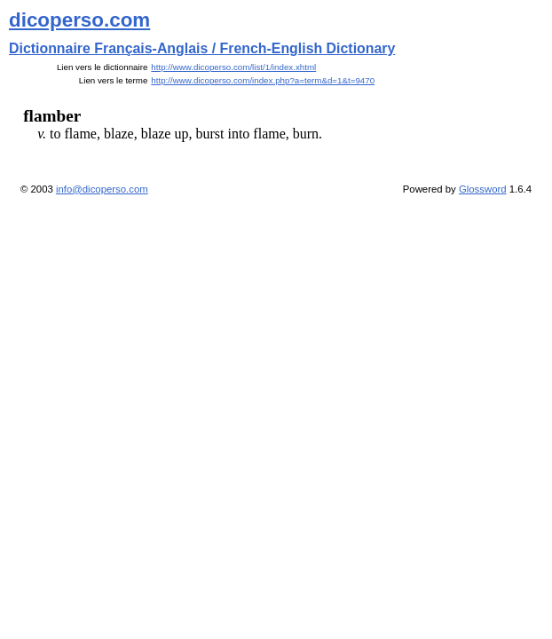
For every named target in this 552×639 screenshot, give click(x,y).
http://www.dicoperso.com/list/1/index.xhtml (233, 67)
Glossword (483, 189)
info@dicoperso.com (102, 189)
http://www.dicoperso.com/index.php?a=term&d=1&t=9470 (263, 80)
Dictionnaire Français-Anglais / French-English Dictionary (202, 48)
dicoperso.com (79, 20)
